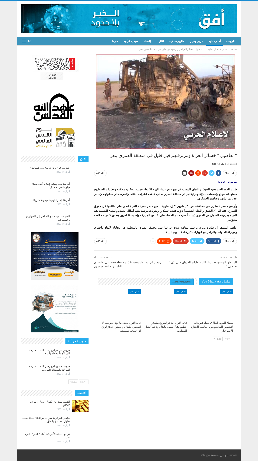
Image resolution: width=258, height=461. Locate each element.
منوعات (114, 41)
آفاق (161, 41)
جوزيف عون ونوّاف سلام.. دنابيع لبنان (50, 167)
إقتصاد (147, 41)
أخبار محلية (214, 41)
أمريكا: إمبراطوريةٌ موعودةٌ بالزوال (51, 200)
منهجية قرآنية (131, 41)
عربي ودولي (196, 41)
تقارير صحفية (176, 41)
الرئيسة (230, 41)
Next (217, 339)
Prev (228, 339)
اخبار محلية (226, 291)
